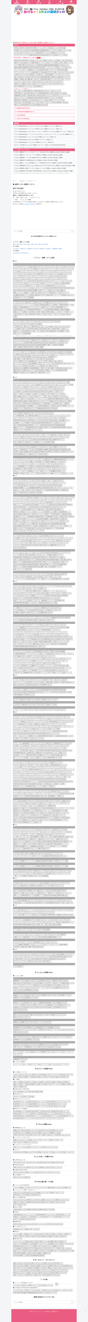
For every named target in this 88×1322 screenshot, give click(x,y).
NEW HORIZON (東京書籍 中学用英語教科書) (24, 692)
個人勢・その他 (57, 248)
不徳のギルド (42, 784)
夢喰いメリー (40, 895)
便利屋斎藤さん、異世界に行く (56, 796)
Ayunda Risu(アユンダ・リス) (20, 1101)
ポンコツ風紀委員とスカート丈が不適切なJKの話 (35, 69)
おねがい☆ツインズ (56, 354)
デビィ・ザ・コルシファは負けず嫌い (31, 634)
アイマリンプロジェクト (19, 1241)
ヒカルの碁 (45, 743)
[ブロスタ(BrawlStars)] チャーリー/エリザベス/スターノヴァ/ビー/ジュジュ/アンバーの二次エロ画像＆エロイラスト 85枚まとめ (45, 134)
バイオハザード (17, 719)
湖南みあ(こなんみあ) (55, 1132)
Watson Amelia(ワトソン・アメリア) (22, 1113)
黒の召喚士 (49, 439)
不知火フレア (29, 1082)
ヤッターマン (37, 883)
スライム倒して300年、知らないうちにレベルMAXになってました (37, 542)
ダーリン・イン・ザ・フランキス (50, 586)
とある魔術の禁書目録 (19, 653)
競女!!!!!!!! (16, 454)
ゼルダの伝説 (46, 552)
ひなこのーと (17, 748)
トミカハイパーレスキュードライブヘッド (23, 658)
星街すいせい (36, 1074)
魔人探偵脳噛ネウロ (36, 836)
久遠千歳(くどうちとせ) (65, 995)
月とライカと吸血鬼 (18, 620)
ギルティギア (17, 418)
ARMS (55, 288)
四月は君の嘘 (60, 528)
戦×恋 (48, 736)
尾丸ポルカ (47, 1084)
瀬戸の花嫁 (28, 569)
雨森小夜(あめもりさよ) (68, 983)
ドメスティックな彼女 (39, 658)
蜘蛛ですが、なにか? (41, 442)
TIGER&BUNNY (36, 598)
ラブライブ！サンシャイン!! (32, 912)
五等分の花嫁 (62, 48)
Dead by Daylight (44, 636)
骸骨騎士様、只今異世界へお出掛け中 (53, 406)
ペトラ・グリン (44, 1064)
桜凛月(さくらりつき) (19, 1002)
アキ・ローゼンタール (54, 1074)
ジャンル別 (60, 2)
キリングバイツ (66, 415)
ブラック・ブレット (69, 769)
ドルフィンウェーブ (27, 663)
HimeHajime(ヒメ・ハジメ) (64, 1214)
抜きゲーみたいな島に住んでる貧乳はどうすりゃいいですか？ (43, 699)
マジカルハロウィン (35, 832)
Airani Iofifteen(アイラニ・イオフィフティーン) (59, 1101)
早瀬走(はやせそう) (31, 1027)
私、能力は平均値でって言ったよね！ (22, 959)
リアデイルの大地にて (36, 920)
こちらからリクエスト (30, 204)
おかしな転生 (58, 352)
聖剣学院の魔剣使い (55, 559)
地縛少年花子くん (27, 514)
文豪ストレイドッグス (38, 786)
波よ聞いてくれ (37, 684)
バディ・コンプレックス (19, 726)
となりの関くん (41, 656)
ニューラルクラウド (32, 689)
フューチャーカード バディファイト (51, 767)
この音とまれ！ (62, 461)
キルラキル (42, 418)
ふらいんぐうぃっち (18, 769)
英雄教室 (61, 344)
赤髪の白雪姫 (34, 295)
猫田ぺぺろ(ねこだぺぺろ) (57, 1192)
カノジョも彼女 (22, 387)
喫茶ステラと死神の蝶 (50, 427)
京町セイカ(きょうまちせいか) (21, 1268)
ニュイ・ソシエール (40, 1022)
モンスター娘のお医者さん (47, 873)
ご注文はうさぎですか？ (58, 464)
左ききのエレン (64, 65)
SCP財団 (39, 344)
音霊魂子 (16, 1209)
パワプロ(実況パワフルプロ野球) (52, 728)
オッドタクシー (46, 354)
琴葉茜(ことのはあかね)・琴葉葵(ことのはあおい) (47, 1268)
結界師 (36, 451)
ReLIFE (15, 924)
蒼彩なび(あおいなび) (31, 1241)
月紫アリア (61, 1234)
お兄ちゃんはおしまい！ (42, 356)
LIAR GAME (35, 67)
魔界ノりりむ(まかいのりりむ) (21, 1037)
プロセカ (52, 55)
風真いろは (23, 1086)
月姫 (25, 620)
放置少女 (68, 817)
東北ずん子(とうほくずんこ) (20, 1272)
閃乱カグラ (64, 562)
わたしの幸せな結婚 (58, 954)
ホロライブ (23, 52)
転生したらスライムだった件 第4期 (23, 97)
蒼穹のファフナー (37, 579)
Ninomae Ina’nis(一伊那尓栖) (48, 1111)
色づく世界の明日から (31, 314)
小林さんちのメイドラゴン (59, 468)
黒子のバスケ (61, 439)
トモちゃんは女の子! (59, 658)
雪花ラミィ (22, 1084)
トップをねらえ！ (69, 653)
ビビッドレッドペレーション (34, 748)
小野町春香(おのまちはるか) (31, 990)
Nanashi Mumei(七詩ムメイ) (20, 1116)
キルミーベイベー (35, 418)
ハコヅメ (61, 721)
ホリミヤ (27, 805)
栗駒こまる (21, 1209)
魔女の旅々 (62, 836)
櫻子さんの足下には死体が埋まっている (36, 490)
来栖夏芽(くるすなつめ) (19, 997)
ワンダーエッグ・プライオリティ (34, 956)
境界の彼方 (51, 425)
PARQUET (43, 733)
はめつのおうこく (60, 726)
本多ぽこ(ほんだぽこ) (29, 1250)
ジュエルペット (38, 500)
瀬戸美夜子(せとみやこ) (61, 1007)
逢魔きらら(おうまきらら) (48, 1200)
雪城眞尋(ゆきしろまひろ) (32, 1047)
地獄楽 (20, 514)
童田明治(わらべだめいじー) (20, 1059)
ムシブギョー (17, 861)
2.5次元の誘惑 (41, 689)
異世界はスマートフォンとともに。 (32, 307)
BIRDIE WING (63, 731)
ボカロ (39, 801)
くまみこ (67, 435)
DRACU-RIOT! (23, 668)
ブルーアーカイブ (31, 52)
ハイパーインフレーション (67, 719)
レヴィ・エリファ (18, 1054)
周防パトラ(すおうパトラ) (57, 1140)
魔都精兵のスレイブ (25, 846)
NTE (19, 42)
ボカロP (44, 801)
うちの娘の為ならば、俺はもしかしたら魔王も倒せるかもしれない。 (30, 326)
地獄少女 (16, 514)
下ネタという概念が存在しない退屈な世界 (41, 509)
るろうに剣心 (42, 929)
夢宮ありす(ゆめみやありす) (33, 1195)
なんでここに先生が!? (61, 680)
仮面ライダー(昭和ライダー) (34, 394)
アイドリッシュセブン (19, 269)
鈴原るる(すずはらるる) (30, 1007)
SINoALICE (33, 507)
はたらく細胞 (34, 724)
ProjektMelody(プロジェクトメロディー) (47, 1214)
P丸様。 (15, 1250)
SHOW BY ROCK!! (18, 507)
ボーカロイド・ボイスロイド (21, 252)
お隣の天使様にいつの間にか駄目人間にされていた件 (26, 359)
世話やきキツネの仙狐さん (59, 557)
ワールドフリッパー (27, 954)
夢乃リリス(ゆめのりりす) (20, 1204)
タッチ (44, 588)
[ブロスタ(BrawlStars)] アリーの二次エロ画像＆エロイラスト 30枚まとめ (34, 142)
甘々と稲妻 (46, 295)
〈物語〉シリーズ (18, 876)
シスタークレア (17, 1005)
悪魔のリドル (28, 292)
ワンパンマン (46, 956)
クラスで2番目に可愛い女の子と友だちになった (26, 65)
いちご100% (33, 302)
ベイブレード (24, 791)
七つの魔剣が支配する (49, 682)
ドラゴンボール (53, 660)
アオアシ (16, 273)
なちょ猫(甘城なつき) (19, 1248)
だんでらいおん (43, 81)
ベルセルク (65, 791)
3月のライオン (34, 485)
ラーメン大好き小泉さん (19, 910)
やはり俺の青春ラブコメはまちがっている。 (51, 883)
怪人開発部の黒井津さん (59, 398)
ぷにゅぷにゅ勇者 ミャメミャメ (21, 767)
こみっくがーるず (28, 464)
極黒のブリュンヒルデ (56, 473)
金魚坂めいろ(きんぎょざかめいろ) (50, 995)
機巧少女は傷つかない (44, 848)
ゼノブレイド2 (29, 552)
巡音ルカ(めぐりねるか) (40, 1275)
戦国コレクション (18, 566)
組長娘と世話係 (50, 442)
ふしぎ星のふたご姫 (42, 765)
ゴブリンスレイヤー (18, 464)
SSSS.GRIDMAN (42, 439)
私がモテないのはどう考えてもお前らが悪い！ (40, 961)
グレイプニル (65, 437)
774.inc (42, 248)
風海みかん (51, 1236)
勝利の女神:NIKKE (35, 55)
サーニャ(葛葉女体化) (40, 1002)
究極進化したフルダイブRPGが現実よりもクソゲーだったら (28, 429)
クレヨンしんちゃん (18, 439)
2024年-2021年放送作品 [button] (22, 118)
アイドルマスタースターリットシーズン (47, 269)
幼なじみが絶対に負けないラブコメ (27, 370)
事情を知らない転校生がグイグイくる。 (23, 511)
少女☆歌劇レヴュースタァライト (27, 519)
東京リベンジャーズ (18, 670)
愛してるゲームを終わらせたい (41, 84)
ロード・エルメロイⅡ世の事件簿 (31, 942)
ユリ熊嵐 (37, 890)
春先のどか (26, 1096)
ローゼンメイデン (18, 942)
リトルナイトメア (29, 922)
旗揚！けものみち (69, 736)
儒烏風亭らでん (22, 1091)
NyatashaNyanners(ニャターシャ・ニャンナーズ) (25, 1214)
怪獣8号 (51, 398)
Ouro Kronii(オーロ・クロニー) (63, 1113)
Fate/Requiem (51, 781)
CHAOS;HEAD (35, 391)
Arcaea (47, 288)
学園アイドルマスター (45, 52)
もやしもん (49, 871)
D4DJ (37, 636)
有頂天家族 (25, 331)
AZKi (41, 1074)
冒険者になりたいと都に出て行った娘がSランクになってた (37, 820)
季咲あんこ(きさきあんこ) (44, 1152)
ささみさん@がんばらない (20, 483)
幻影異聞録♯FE (27, 451)
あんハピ (34, 288)
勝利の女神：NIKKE (37, 523)
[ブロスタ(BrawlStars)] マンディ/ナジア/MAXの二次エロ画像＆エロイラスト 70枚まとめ (38, 129)
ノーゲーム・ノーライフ (19, 709)
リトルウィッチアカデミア (63, 920)
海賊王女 (21, 401)
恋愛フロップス (57, 937)
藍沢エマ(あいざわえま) (19, 1177)
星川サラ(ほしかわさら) (68, 1029)
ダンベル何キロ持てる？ (19, 595)
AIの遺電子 (30, 342)
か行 (18, 244)
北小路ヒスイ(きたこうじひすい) (33, 995)
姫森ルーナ (16, 1084)
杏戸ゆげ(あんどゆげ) (19, 1152)
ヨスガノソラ (32, 900)
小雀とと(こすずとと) (56, 1167)
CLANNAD (34, 439)
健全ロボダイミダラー (68, 451)
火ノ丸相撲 (47, 757)
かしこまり (16, 1234)
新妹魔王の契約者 (67, 514)
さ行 (21, 244)
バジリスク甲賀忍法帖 (19, 724)
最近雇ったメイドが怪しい (20, 490)
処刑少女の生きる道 (48, 523)
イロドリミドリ (63, 302)
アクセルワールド (46, 273)
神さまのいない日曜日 (66, 401)
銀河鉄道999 (42, 422)
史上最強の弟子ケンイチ (50, 528)
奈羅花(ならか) (17, 1022)
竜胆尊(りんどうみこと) (47, 1052)
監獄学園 (21, 406)
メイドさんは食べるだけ (65, 67)
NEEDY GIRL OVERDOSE (21, 60)
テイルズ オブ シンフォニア (44, 627)
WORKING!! (60, 956)
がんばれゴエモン (60, 389)
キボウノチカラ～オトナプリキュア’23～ (37, 413)
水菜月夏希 (39, 1209)
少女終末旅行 (40, 519)
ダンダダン (68, 593)
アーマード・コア (25, 266)
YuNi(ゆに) (64, 1250)
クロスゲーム (27, 439)
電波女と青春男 (38, 641)
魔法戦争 (50, 841)
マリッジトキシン (19, 69)
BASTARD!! (56, 731)
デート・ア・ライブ (35, 625)
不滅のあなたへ (49, 784)
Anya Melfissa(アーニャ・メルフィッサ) (39, 1104)
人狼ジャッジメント (38, 511)
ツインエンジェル (32, 617)
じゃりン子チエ (70, 497)
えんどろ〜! (66, 340)
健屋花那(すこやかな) (53, 1005)
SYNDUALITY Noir (49, 507)
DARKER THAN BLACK (51, 595)
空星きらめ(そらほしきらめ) (20, 1009)
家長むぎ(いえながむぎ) (40, 985)
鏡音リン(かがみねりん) (19, 1265)
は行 (32, 244)
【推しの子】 (43, 359)
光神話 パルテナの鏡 (56, 757)
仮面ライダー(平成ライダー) (20, 394)
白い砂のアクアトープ (60, 507)
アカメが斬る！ (29, 273)
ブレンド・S (54, 776)
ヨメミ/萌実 (71, 1250)
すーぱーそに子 (24, 535)
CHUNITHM (32, 610)
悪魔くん (63, 290)
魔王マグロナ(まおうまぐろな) (42, 1250)
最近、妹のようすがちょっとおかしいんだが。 (62, 487)
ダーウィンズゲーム (18, 586)
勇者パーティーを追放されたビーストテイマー (60, 893)
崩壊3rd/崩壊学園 (40, 817)
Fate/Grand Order (44, 55)
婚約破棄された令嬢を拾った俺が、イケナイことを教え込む (27, 473)
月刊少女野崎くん (49, 451)
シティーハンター (18, 497)
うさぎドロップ (40, 321)
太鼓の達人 (43, 598)
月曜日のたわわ (58, 451)
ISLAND (23, 290)
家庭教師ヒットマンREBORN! (36, 406)
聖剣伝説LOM (46, 559)
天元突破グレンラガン (24, 639)
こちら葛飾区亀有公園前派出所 (58, 459)
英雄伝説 (56, 344)
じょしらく (55, 502)
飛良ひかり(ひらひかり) (32, 1132)
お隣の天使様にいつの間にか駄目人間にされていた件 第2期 (28, 93)
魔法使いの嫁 (17, 839)
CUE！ (64, 418)
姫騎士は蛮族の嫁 (19, 67)
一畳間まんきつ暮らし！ (48, 60)
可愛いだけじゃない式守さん (58, 394)
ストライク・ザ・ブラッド (42, 538)
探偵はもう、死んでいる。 (35, 600)
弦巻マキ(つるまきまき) (31, 1270)
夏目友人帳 (64, 682)
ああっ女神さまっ (35, 266)
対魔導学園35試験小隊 (19, 602)
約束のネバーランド (43, 885)
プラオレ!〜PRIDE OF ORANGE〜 (32, 769)
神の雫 (60, 69)
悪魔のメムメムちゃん (19, 292)
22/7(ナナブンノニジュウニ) (20, 682)
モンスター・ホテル (66, 871)
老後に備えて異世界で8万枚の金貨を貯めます (32, 947)
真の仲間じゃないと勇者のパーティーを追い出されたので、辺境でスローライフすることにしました (37, 521)
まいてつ (16, 829)
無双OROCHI (45, 861)
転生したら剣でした (46, 644)
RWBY (48, 929)
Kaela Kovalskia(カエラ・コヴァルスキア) (39, 1106)
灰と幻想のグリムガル (19, 738)
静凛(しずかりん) (63, 1002)
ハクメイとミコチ (42, 721)
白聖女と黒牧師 (26, 509)
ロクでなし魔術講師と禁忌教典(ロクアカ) (23, 944)
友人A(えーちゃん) (18, 1096)
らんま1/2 (39, 914)
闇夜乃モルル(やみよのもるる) (47, 1044)
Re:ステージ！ (70, 922)
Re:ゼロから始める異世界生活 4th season (37, 105)
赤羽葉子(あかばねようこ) (46, 980)
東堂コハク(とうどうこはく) (59, 1014)
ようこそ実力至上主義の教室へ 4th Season (58, 102)
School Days (33, 545)
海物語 (52, 331)
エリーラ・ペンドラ (18, 1064)
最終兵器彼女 (47, 487)
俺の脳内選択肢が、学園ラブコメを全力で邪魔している (44, 368)
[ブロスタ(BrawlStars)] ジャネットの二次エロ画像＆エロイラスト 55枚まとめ (35, 137)
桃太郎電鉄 (45, 876)
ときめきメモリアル (59, 653)
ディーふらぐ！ (51, 625)
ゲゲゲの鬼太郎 (31, 447)
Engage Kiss (24, 344)
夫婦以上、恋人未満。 (60, 784)
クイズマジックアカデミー (30, 435)
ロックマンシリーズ (38, 944)
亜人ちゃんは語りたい (28, 641)
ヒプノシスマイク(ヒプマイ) (48, 748)
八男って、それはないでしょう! (21, 736)
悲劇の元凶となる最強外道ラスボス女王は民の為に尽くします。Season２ (32, 100)
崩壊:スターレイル (59, 55)
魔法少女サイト (34, 839)
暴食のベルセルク (18, 820)
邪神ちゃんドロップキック (57, 526)
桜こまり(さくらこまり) (27, 1246)
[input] (44, 231)
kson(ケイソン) (17, 1219)
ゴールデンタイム (35, 459)
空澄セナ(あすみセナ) (19, 1162)
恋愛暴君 (50, 937)
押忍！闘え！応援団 (36, 372)
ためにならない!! (17, 593)
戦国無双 (31, 566)
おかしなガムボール (49, 352)
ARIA (51, 288)
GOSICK (39, 466)
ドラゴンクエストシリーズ (42, 660)
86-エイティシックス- (19, 342)
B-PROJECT (41, 750)
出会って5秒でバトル (40, 646)
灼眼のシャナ (68, 526)
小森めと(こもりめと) (56, 1152)
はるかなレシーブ (39, 728)
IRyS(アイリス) (35, 1113)
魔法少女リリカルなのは (32, 841)
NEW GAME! (63, 689)
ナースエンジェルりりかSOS (39, 680)
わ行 (47, 244)
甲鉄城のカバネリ (61, 471)
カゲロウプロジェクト (50, 384)
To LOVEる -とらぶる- (33, 668)
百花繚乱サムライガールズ (44, 755)
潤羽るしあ (22, 1082)
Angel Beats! (37, 342)
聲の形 (36, 562)
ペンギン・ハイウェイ (43, 793)
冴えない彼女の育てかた (31, 492)
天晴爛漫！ (35, 290)
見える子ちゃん (62, 856)
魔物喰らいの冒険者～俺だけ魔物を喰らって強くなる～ (27, 79)
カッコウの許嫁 (69, 384)
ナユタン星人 (69, 1290)
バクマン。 (33, 721)
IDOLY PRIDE (17, 290)
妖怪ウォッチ (22, 902)
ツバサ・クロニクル (42, 617)
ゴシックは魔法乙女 (44, 459)
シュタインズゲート (26, 502)
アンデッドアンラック (59, 285)
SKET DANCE (25, 545)
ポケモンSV (46, 48)
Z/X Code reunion (27, 555)
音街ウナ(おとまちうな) (37, 1263)
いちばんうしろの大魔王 (43, 302)
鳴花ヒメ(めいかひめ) (61, 1272)
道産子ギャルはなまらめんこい (60, 670)
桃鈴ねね (28, 1084)
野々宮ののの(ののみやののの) (55, 1224)
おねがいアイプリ (50, 62)
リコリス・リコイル (47, 920)
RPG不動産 (29, 290)
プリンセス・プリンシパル (42, 774)
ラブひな (71, 910)
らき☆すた (39, 910)
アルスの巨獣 (25, 285)
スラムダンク (57, 542)
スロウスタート (17, 545)
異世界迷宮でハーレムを (40, 309)
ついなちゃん (69, 1268)
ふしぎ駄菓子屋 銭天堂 (53, 765)
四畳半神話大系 (53, 902)
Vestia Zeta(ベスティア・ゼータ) (21, 1106)
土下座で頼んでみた (18, 672)
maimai (38, 846)
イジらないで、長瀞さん (23, 302)
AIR (26, 342)
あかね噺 (24, 62)
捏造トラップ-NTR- (51, 704)
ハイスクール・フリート (34, 719)
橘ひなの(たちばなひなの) (20, 1172)
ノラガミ (55, 709)
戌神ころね (65, 1077)
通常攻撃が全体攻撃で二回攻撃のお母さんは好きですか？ (41, 620)
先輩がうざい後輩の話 (19, 559)
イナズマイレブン (54, 302)
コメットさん (37, 464)
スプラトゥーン (17, 542)
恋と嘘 (51, 466)
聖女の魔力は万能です (66, 559)
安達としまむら (53, 290)
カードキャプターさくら (19, 382)
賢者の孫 (52, 449)
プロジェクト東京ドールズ (64, 776)
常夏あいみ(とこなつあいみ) (43, 1192)
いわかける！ (17, 304)
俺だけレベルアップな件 (65, 50)
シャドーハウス (41, 497)
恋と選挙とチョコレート (60, 466)
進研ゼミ (43, 516)
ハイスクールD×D (46, 719)
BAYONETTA (49, 750)
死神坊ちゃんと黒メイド (19, 528)
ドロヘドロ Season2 (57, 97)
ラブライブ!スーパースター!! (47, 912)
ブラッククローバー (33, 772)
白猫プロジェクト (18, 509)
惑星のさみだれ (68, 956)
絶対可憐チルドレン (48, 564)
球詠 (56, 602)
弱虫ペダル (70, 902)
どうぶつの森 (38, 653)
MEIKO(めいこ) (30, 1275)
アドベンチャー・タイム (42, 278)
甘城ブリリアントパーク (55, 295)
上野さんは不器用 (51, 328)
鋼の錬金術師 (60, 736)
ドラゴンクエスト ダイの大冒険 (27, 660)
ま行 (36, 244)
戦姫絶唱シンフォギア (56, 566)
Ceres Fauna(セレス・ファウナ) (47, 1113)
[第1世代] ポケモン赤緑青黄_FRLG (47, 805)
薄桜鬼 (44, 736)
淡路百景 (40, 65)
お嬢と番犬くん (52, 356)
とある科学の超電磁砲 (59, 651)
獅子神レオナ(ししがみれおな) (32, 1234)
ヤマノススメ (66, 883)
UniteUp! (55, 890)
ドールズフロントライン (19, 651)
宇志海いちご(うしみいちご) (20, 987)
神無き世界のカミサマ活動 (40, 403)
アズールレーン (45, 276)
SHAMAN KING (60, 504)
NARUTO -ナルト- (32, 682)
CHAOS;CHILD (27, 391)
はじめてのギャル (68, 721)
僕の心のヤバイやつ (38, 815)
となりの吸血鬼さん (18, 656)
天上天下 (70, 636)
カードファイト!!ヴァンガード (33, 382)
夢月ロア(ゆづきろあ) (44, 1047)
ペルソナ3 (16, 793)
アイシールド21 (60, 266)
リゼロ (54, 920)
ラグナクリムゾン (47, 910)
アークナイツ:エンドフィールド (22, 55)
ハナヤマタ (52, 726)
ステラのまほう (30, 538)
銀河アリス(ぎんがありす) (67, 1243)
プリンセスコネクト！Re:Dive (57, 774)
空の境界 (16, 406)
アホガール (16, 283)
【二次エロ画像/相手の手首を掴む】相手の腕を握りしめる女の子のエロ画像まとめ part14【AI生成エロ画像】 (43, 171)
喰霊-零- (67, 403)
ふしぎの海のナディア (31, 765)
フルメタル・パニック (44, 776)
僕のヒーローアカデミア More (57, 100)
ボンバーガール (34, 805)
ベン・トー (34, 793)
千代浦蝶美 (28, 1209)
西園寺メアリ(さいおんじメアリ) (21, 1140)
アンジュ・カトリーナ (28, 985)
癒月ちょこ (40, 1077)
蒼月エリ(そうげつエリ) (31, 1142)
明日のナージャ (55, 292)
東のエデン (63, 755)
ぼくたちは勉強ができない (64, 801)
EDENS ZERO (17, 344)
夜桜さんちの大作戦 (43, 902)
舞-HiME (65, 846)
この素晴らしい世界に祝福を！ (35, 461)
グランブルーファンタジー (37, 437)
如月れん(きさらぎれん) (33, 1167)
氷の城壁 (65, 69)
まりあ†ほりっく (52, 834)
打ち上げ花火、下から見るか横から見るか (39, 331)
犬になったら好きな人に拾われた (63, 314)
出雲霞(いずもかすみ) (52, 985)
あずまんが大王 (54, 276)
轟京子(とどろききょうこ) (20, 1017)
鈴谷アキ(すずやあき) (42, 1007)
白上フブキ (70, 1074)
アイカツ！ (42, 266)
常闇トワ (67, 1082)
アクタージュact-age (57, 273)
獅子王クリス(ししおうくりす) (35, 1147)
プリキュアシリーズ (66, 772)
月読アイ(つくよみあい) (19, 1270)
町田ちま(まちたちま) (38, 1037)
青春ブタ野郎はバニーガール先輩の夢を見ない (50, 562)
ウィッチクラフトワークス (29, 321)
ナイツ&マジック (51, 680)
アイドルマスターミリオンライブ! (65, 269)
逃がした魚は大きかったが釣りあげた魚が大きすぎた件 (27, 77)
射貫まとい (68, 1234)
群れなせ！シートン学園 (61, 861)
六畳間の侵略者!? (63, 944)
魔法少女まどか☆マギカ (19, 841)
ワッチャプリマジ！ (69, 954)
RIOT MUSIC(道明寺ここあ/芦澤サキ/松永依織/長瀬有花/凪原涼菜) (29, 1255)
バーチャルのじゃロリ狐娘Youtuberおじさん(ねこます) (50, 1187)
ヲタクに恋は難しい (18, 966)
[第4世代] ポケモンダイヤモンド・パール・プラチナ (62, 808)
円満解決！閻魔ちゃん (47, 344)
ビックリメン (53, 745)
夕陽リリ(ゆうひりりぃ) (19, 1047)
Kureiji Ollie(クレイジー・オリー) (21, 1104)
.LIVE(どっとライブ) (33, 248)
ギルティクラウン (25, 418)
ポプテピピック (65, 803)
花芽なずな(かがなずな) (58, 1162)
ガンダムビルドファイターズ (34, 389)
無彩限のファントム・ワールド (28, 861)
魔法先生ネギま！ (25, 839)
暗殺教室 (31, 297)
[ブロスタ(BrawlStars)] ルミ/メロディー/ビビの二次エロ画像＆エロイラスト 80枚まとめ (38, 126)
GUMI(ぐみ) (31, 1268)
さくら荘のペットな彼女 (50, 480)
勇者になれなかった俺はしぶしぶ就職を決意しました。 (35, 893)
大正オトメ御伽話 (38, 602)
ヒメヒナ (21, 1250)
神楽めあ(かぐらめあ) (28, 1243)
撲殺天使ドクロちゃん (62, 820)
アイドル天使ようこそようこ (20, 271)
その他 (50, 574)
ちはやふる (48, 607)
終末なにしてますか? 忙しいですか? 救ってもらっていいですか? (29, 530)
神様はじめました (60, 403)
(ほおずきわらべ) (46, 1202)
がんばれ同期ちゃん (18, 391)
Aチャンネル (57, 342)
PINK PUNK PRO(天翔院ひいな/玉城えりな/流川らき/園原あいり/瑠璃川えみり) (32, 1253)
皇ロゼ (34, 1236)
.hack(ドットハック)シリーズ (47, 665)
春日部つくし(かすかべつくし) (41, 1243)
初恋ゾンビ (53, 736)
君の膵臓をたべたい (64, 420)
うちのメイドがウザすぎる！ (20, 324)
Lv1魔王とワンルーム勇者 (20, 937)
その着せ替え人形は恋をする (59, 574)
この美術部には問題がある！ (50, 461)
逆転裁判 (59, 427)
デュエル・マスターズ (46, 634)
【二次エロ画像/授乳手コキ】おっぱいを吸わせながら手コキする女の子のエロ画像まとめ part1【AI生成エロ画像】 (44, 165)
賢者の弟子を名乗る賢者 (61, 449)
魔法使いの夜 (69, 836)
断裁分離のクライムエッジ (48, 600)
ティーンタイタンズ (60, 625)
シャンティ (30, 500)
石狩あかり (46, 1209)
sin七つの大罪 (40, 507)
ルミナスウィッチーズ (25, 929)
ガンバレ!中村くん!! (33, 81)
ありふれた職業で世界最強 (63, 283)
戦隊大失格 (36, 566)
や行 (39, 244)
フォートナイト (58, 762)
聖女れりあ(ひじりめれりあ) (64, 1248)
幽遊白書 (24, 895)
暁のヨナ (40, 295)
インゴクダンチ (54, 79)
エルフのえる (51, 987)
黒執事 (55, 439)
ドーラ (28, 1017)
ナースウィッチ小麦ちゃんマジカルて (22, 680)
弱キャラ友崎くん (62, 902)
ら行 (43, 244)
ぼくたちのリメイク (52, 801)
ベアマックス (17, 791)
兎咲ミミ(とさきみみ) (32, 1172)
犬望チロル (63, 1236)
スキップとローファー (35, 535)
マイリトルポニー (23, 829)
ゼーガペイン (17, 552)
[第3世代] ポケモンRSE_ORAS (41, 808)
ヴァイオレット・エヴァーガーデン (22, 717)
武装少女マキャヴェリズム (20, 786)
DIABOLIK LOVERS (62, 636)
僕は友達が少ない (48, 815)
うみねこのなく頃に (65, 326)
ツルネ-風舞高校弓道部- (53, 617)
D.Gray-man (32, 636)
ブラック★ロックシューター (20, 772)
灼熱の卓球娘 (62, 523)
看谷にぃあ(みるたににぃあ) (58, 1202)
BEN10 (61, 793)
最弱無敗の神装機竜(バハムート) (21, 487)
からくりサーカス (60, 387)
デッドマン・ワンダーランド (60, 632)
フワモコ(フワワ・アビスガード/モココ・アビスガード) (50, 1118)
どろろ (35, 663)
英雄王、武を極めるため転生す (21, 347)
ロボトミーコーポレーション (51, 944)
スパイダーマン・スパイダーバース (44, 540)
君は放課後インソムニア (19, 422)
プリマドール (32, 774)
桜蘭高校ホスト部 (18, 372)
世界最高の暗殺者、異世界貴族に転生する (23, 557)
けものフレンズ (46, 447)
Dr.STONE (66, 665)
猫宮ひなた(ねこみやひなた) (42, 1248)
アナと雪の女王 (17, 281)
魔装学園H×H (17, 846)
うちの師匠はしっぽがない (53, 326)
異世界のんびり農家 (18, 307)
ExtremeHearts (32, 344)
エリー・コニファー (42, 987)
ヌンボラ (49, 1022)
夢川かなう (29, 1236)
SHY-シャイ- (26, 507)
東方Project (49, 670)
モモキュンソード (41, 871)
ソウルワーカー (43, 574)
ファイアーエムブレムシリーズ (21, 762)
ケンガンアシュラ (61, 447)
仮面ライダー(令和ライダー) (56, 391)
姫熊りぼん (45, 1236)
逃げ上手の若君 (67, 692)
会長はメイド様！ (46, 394)
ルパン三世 (16, 929)
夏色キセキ (16, 684)
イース (15, 302)
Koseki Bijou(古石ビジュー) (66, 1116)
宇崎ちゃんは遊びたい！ (62, 328)
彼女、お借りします (49, 396)
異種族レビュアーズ (18, 312)
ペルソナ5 (28, 793)
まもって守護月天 (37, 834)
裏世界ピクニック (18, 331)
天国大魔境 (33, 639)
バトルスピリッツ (44, 726)
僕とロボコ (53, 813)
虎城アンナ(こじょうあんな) (20, 1147)
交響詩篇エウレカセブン (34, 471)
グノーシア (40, 435)
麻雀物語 (34, 846)
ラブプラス (16, 912)
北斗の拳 (54, 820)
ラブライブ (22, 912)
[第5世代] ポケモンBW (19, 810)
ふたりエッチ (63, 765)
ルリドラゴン (35, 929)
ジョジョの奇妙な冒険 (46, 502)
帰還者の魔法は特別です (33, 427)
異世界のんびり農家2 (33, 90)
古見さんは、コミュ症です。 (20, 471)
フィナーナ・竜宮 (36, 1064)
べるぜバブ (42, 791)
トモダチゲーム (49, 658)
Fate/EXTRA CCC (18, 781)
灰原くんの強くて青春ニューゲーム (64, 62)
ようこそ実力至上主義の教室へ (21, 900)
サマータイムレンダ (49, 483)
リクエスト (71, 2)
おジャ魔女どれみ (18, 354)
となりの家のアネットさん (30, 656)
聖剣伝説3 (39, 559)
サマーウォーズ (39, 483)
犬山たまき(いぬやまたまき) (20, 1200)
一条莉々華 (30, 1091)
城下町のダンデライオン (38, 514)
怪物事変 (16, 401)
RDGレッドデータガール (32, 937)
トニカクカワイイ (50, 656)
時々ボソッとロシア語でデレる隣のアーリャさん (50, 672)
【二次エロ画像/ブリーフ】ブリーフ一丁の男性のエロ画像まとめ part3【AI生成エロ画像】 (38, 155)
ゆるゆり (50, 890)
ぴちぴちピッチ (45, 745)
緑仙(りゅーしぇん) (36, 1052)
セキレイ (23, 552)
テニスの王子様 (17, 634)
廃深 (40, 736)
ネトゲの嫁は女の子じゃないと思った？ (28, 704)
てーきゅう (26, 625)
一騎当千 (16, 314)
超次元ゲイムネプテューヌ (54, 610)
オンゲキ (71, 354)
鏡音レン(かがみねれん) (31, 1265)
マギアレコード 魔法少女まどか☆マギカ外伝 (56, 829)
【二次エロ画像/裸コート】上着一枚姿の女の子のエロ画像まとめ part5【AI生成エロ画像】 (38, 157)
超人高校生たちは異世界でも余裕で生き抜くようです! (26, 612)
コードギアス (17, 459)
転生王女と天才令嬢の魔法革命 (59, 644)
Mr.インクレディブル (38, 856)
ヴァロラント (61, 717)
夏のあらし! (58, 682)
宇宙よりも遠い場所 (64, 579)
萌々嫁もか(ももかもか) (30, 1192)
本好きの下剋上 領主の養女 (21, 102)
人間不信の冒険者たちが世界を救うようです (24, 694)
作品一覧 (38, 2)
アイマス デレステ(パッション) (64, 271)
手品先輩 (32, 646)
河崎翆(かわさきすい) (55, 1243)
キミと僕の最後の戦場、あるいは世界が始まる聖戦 (25, 415)
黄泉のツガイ (18, 62)
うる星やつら (24, 328)
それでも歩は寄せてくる (40, 576)
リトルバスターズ (39, 922)
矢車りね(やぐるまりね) (19, 1044)
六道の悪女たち (17, 947)
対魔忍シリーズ (28, 602)
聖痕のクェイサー (18, 562)
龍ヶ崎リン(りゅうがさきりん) (50, 1147)
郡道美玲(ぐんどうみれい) (32, 997)
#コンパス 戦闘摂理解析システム (21, 466)
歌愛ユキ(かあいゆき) (49, 1263)
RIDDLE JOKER (22, 924)
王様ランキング (45, 372)
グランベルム (47, 437)
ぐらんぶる (26, 437)
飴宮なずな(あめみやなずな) (28, 1219)
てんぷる (26, 636)
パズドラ (27, 724)
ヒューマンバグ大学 (61, 748)
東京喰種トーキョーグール (39, 670)
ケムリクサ (38, 447)
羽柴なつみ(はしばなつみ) (64, 1135)
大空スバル (47, 1077)
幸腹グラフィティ (45, 471)
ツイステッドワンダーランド (20, 617)
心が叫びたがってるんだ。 (46, 468)
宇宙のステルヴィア (18, 333)
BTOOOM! (48, 779)
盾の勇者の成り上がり (48, 602)
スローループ (65, 542)
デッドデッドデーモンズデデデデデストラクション (25, 632)
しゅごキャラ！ (17, 502)
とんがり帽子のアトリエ (40, 74)
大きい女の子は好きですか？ (57, 84)
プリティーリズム (18, 774)
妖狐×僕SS (35, 902)
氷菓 (53, 755)
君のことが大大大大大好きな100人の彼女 (42, 420)
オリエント (64, 354)
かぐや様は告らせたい (39, 384)
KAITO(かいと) (58, 1263)
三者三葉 (59, 485)
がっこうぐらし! (60, 384)
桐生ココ (55, 1082)
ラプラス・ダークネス (56, 1084)
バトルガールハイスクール (32, 726)
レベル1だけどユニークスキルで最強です (55, 934)
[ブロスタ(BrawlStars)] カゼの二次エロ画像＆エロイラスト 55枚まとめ (34, 139)
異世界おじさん (49, 304)
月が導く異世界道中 (65, 617)
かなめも (16, 387)
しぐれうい (49, 1246)
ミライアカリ (33, 1187)
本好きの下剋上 (17, 822)
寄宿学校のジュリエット (34, 425)
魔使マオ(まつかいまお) (50, 1037)
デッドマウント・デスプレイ (45, 632)
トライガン (68, 658)
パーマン (67, 717)
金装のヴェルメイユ (60, 422)
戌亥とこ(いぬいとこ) (63, 985)
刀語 (30, 398)
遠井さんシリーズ (67, 672)
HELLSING (71, 793)
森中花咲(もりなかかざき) (33, 1039)
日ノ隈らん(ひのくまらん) (20, 1132)
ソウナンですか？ (26, 574)
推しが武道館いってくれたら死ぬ (50, 370)
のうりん (39, 709)
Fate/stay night (59, 781)
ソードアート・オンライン (20, 579)
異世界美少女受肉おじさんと (20, 309)
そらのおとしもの (18, 576)
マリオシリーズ (60, 834)
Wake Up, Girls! (38, 328)
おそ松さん (25, 354)
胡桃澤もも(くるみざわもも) (62, 1200)
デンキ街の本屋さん (18, 636)
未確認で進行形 (48, 856)
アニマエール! (25, 281)
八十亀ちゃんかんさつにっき (56, 885)
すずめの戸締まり (45, 535)
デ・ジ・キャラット (18, 625)
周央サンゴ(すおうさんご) (40, 1005)
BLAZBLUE (36, 779)
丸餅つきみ (48, 1234)
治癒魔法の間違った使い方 (46, 612)
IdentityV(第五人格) (69, 288)
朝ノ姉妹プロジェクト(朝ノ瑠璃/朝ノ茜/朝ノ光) (48, 1241)
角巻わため (61, 1082)
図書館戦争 (26, 672)
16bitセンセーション (18, 504)
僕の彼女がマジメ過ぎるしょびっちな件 (23, 815)
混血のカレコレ (54, 48)
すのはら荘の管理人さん (28, 540)
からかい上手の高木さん (49, 387)
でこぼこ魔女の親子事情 (19, 629)
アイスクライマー (70, 266)
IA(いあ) (29, 1263)
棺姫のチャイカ (40, 757)
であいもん (43, 625)
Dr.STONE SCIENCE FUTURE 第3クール (41, 97)
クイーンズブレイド (18, 435)
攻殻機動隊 (53, 471)
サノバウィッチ (30, 483)
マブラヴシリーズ (18, 834)
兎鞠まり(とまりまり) (58, 1246)
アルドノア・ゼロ (34, 285)
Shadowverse (53, 504)
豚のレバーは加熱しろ (49, 786)
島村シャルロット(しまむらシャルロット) (39, 1140)
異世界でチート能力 (69, 304)
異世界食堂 (50, 309)
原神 (38, 52)
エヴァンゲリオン (18, 340)
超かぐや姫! (33, 42)
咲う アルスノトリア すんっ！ (21, 961)
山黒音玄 (34, 1209)
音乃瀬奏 (36, 1091)
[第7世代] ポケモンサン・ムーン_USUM (46, 810)
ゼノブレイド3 (38, 552)
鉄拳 (27, 646)
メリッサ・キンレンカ (62, 1037)
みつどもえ (42, 853)
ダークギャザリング (28, 586)
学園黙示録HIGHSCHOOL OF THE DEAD (47, 408)
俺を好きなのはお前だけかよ (65, 368)
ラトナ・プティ (17, 1052)
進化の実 (72, 516)
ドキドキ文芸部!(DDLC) (47, 653)
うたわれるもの (56, 321)
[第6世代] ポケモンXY (30, 810)
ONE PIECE (30, 48)
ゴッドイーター (70, 459)
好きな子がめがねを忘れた (20, 547)
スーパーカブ (17, 535)
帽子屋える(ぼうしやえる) (20, 1195)
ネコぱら (16, 704)
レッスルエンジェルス (32, 934)
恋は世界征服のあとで (19, 468)
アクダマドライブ (67, 273)
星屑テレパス (38, 822)
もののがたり (24, 871)
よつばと (39, 900)
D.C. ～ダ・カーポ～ (39, 595)
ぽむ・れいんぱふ (54, 1064)
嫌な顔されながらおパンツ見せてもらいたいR (50, 90)
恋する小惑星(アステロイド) (31, 468)
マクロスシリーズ (18, 832)
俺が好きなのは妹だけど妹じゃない (65, 363)
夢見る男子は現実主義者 (50, 895)
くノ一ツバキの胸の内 (49, 435)
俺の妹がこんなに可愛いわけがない (49, 365)
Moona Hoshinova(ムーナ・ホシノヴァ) (38, 1101)
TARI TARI (28, 598)
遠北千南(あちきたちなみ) (31, 983)
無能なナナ (52, 861)
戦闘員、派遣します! (45, 566)
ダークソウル (38, 586)
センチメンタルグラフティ (63, 552)
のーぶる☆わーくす (30, 709)
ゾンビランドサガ (56, 576)
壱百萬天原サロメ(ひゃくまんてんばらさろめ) (24, 1029)
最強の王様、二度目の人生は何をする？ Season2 (54, 93)
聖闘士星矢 (31, 562)
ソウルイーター (35, 574)
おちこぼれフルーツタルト (36, 354)
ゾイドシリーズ (17, 574)
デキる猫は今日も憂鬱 (63, 627)
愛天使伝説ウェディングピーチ (21, 297)
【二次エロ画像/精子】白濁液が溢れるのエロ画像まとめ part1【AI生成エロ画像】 (36, 160)
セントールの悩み (18, 555)
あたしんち (25, 278)
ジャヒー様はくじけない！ (59, 497)
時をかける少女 (34, 672)
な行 (29, 244)
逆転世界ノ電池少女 (67, 427)
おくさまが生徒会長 (67, 352)
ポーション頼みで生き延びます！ (21, 801)
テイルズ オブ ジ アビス (30, 627)
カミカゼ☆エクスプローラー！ (35, 387)
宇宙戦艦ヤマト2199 (64, 331)
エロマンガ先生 (58, 340)
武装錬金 (29, 786)
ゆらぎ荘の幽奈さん (29, 890)
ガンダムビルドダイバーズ (20, 389)
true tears (52, 668)
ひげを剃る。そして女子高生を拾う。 (22, 745)
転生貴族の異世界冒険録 (19, 646)
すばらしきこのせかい (65, 540)
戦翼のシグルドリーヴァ (19, 569)
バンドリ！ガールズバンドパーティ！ (43, 731)
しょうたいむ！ (36, 502)
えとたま (25, 340)
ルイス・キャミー (58, 1052)
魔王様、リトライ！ (63, 843)
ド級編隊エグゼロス (35, 665)
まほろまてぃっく (27, 834)
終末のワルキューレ (26, 523)
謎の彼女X (30, 684)
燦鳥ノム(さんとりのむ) (40, 1246)
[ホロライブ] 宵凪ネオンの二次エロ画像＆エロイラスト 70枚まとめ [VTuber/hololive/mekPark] (40, 145)
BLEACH (42, 779)
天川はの (39, 1236)
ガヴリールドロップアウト (20, 384)
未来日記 (55, 856)
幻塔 (33, 451)
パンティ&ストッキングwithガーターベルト (24, 731)
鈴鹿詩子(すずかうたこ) (64, 1005)
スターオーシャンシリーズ (57, 535)
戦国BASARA (63, 564)
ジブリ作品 (34, 497)
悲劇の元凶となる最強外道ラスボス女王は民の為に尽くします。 (43, 752)
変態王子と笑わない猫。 (42, 796)
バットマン (50, 724)
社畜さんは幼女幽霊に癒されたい (42, 526)
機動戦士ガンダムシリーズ (20, 427)
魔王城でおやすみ (43, 843)
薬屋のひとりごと (30, 442)
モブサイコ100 (32, 871)
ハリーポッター (23, 728)
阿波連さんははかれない (68, 295)
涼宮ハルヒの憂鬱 (49, 545)
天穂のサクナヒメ (18, 641)
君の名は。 (56, 420)
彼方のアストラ (17, 398)
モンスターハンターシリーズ (20, 873)
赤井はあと (63, 1074)
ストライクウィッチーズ (55, 538)
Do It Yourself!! (59, 665)
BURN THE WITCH (18, 733)
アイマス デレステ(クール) (49, 271)
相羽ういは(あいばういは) (33, 980)
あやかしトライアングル (31, 283)
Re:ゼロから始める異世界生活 (33, 50)
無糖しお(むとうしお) (56, 1250)
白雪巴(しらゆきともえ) (27, 1005)
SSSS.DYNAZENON (62, 595)
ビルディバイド (17, 750)
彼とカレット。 (39, 396)
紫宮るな (28, 1177)
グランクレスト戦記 (18, 437)
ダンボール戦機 (29, 595)
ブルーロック (35, 776)
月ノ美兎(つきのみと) (33, 1014)
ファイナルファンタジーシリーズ (37, 762)
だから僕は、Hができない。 (26, 588)
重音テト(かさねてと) (43, 1265)
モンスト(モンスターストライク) (62, 873)
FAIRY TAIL (54, 779)
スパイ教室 (56, 540)
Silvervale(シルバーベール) (63, 1216)
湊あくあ (22, 1077)
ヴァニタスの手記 (35, 717)
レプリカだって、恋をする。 (21, 81)
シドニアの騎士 (26, 497)
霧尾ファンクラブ (55, 74)
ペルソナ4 (22, 793)
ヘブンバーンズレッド (34, 791)
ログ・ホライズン (52, 942)
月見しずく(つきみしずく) (45, 1014)
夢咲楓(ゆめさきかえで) (19, 1229)
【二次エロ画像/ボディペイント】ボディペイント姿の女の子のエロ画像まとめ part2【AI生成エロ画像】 (42, 152)
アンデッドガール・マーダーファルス (22, 288)
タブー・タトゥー (52, 591)
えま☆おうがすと (32, 987)
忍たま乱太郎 (60, 692)
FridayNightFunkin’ (33, 784)
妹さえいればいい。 (49, 314)
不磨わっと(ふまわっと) (68, 1152)
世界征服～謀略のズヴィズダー (55, 555)
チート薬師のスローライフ (20, 607)
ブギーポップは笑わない (19, 765)
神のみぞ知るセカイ (18, 403)
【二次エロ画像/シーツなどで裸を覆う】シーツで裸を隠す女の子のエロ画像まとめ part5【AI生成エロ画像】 (43, 163)
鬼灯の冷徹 (26, 817)
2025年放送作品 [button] (20, 115)
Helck (66, 793)
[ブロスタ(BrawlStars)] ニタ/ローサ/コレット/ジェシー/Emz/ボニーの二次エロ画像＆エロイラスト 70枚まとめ (44, 131)
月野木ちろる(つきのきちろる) (21, 1135)
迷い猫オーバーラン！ (56, 846)
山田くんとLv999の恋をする (31, 885)
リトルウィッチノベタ (19, 922)
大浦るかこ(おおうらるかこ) (35, 1135)
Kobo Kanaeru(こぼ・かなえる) (58, 1106)
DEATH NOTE (53, 636)
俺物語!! (15, 370)
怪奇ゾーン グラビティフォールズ (40, 398)
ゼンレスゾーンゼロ (60, 52)
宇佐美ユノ (16, 1236)
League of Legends (61, 922)
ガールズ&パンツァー (54, 382)
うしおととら (48, 321)
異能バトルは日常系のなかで (31, 312)
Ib (36, 304)
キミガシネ (50, 413)
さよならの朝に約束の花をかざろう (22, 485)
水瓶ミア (58, 1236)
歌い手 (56, 331)
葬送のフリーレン (38, 48)
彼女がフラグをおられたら (61, 396)
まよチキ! (44, 834)
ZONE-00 (29, 579)
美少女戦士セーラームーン (20, 755)
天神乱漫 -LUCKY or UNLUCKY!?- (64, 639)
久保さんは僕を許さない (19, 442)
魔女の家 (57, 836)
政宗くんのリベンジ (18, 848)
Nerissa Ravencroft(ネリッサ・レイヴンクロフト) (25, 1118)
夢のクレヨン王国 (32, 895)
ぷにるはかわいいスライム (36, 767)
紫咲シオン (28, 1077)
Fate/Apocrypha (62, 779)
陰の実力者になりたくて (31, 408)
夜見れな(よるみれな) (55, 1047)
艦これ (26, 406)
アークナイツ (17, 266)
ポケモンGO (31, 803)
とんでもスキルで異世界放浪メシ (21, 665)
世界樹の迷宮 (37, 557)
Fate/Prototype (43, 781)
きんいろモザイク (51, 418)
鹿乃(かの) (16, 1224)
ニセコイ (16, 689)
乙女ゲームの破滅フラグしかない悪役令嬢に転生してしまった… (28, 361)
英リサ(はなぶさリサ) (43, 1172)
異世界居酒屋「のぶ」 (62, 307)
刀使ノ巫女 (58, 668)
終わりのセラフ (26, 372)
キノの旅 (24, 413)
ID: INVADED (41, 304)
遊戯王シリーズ (17, 895)
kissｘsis (26, 420)
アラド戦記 (40, 283)
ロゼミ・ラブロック (63, 1064)
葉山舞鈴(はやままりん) (42, 1027)
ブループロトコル (26, 776)
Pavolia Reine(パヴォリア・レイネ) (58, 1104)
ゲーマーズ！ (17, 447)
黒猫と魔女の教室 (46, 79)
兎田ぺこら (16, 1082)
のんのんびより (61, 709)
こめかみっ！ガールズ (65, 79)
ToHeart (41, 668)
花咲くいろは (28, 738)
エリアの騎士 (32, 340)
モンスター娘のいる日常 (34, 873)
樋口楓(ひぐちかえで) (54, 1027)
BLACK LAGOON (28, 779)
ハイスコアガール (55, 719)
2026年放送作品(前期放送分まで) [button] (24, 111)
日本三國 (41, 67)
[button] (72, 231)
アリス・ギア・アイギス (50, 283)
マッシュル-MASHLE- (66, 832)
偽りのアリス (22, 314)
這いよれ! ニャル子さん (38, 738)
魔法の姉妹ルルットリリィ (39, 62)
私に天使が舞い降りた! (37, 959)
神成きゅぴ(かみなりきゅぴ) (20, 1167)
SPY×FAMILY (40, 545)
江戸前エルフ (32, 347)
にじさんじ (17, 52)
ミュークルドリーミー (57, 853)
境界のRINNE (44, 425)
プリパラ (25, 774)
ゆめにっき (16, 890)
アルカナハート (17, 285)
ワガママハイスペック (47, 954)
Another (43, 342)
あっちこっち (33, 278)
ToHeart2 (47, 668)
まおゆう (39, 829)
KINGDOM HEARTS (18, 420)
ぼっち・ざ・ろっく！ (55, 803)
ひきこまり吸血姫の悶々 (55, 743)
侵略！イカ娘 (58, 511)
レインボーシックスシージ (20, 934)
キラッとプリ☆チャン (56, 415)
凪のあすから (23, 684)
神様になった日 (51, 403)
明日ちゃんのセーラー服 (44, 292)
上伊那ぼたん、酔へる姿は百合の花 (63, 60)
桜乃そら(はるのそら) (44, 1272)
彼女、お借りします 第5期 (21, 90)
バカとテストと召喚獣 (19, 721)
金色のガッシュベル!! (68, 473)
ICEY (62, 288)
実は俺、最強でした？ (28, 526)
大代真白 (52, 1209)
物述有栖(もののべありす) (20, 1039)
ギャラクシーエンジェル (44, 415)
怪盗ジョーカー (70, 398)
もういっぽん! (17, 871)
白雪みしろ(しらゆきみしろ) (20, 1202)
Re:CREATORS (43, 937)
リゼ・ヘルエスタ (26, 1052)
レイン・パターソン (68, 1052)
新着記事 (16, 2)
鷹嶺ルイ (65, 1084)
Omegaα (32, 1096)
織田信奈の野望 (63, 370)
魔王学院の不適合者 (53, 843)
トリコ (65, 660)
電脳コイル (51, 641)
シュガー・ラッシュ (48, 500)
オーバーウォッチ (18, 352)
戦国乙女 (25, 566)
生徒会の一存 (17, 564)
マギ (43, 829)
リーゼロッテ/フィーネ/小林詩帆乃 (22, 920)
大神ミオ (53, 1077)
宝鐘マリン (43, 1082)
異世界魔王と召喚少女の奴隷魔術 (61, 309)
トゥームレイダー (29, 653)
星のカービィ (31, 822)
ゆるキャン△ (43, 890)
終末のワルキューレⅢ (48, 95)
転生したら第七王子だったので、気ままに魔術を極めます (27, 644)
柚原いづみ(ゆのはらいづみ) (49, 1135)
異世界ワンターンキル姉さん (48, 307)
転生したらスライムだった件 (61, 641)
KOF (31, 420)
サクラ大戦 (41, 480)
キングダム (58, 418)
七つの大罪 (40, 682)
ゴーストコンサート (64, 74)
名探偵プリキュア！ (49, 42)
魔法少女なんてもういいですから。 (47, 839)
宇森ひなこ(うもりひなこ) (33, 1130)
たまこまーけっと (61, 591)
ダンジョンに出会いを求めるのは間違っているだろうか (44, 593)
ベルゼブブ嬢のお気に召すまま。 (54, 791)
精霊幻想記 (31, 564)
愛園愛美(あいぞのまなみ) (20, 980)
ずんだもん (62, 1268)
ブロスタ (16, 779)
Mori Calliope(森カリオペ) (19, 1111)
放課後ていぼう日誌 (59, 817)
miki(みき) (52, 1272)
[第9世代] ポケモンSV (19, 813)
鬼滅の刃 (42, 427)
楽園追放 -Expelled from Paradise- (65, 914)
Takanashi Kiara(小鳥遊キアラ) (34, 1111)
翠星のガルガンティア (59, 545)
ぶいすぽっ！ (48, 248)
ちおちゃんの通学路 (40, 607)
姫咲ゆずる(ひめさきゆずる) (34, 1202)
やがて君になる (17, 883)
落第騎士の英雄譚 (47, 914)
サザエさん (60, 480)
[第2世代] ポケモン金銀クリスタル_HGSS (23, 808)
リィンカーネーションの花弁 (51, 67)
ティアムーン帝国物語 (19, 627)
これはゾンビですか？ (46, 464)
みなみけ (48, 853)
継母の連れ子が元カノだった (31, 848)
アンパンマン (41, 288)
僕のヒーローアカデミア (52, 50)
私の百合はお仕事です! (60, 959)
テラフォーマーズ (64, 634)
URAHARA (31, 328)
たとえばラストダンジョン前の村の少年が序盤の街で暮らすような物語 (30, 591)
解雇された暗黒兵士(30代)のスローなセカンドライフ (36, 401)
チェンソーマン (30, 607)
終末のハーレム (17, 523)
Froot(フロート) (26, 1216)
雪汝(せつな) (51, 1007)
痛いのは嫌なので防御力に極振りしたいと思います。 (51, 312)
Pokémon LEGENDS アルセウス (32, 813)
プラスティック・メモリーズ (48, 769)
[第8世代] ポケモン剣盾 (61, 810)
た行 (25, 244)
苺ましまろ (40, 314)
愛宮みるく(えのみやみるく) (34, 1200)
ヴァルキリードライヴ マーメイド (49, 717)
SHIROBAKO (69, 504)
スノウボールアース (52, 69)
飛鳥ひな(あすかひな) (19, 983)
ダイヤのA (68, 586)
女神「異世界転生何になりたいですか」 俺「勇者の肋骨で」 (29, 86)
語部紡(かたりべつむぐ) (19, 995)
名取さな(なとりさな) (30, 1248)
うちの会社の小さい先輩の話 (35, 324)
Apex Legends (49, 342)
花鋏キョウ (55, 1234)
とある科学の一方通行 (48, 651)
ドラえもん (16, 660)
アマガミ (22, 283)
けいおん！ (23, 447)
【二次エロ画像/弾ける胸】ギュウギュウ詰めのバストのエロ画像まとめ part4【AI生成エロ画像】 (40, 168)
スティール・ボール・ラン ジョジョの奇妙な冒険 (26, 72)
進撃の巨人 (16, 519)
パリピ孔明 (31, 728)
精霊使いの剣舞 (38, 564)
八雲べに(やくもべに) (54, 1172)
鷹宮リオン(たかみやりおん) (20, 1014)
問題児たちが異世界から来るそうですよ (32, 876)
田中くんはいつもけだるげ (53, 598)
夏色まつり (16, 1077)
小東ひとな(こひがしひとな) (40, 1224)
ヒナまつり (23, 748)
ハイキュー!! (25, 719)
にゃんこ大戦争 (22, 689)
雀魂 (54, 514)
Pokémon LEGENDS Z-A (20, 48)
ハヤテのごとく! (69, 726)
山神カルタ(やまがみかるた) (32, 1044)
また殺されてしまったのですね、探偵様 (24, 74)
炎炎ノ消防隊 (40, 347)
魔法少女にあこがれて (62, 839)
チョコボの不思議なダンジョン (21, 610)
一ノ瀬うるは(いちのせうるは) (32, 1162)
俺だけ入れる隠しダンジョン (33, 365)
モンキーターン (56, 871)
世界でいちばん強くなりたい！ (39, 555)
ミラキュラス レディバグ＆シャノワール (23, 856)
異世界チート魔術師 (58, 304)
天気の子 (53, 639)
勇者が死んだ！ (17, 893)
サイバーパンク (28, 480)
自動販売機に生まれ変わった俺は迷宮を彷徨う (57, 516)
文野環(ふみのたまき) (45, 1029)
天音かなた (49, 1082)
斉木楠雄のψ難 (50, 490)
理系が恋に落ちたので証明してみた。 (36, 924)
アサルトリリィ (37, 276)
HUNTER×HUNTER (35, 733)
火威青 (40, 1091)
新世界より (59, 514)
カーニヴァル (45, 382)
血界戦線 (42, 451)
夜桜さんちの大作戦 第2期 (21, 105)
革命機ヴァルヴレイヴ (68, 406)
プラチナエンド (59, 769)
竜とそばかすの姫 (50, 924)
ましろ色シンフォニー (46, 832)
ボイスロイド (33, 801)
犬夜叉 (15, 316)
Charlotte (26, 504)
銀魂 (47, 422)
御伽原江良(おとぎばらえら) (62, 987)
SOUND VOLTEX (52, 485)
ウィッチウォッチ (18, 321)
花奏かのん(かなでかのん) (31, 1152)
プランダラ (57, 772)
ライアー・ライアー (30, 910)
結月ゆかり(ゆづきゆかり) (54, 1275)
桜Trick (22, 492)
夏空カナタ (71, 682)
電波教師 (45, 641)
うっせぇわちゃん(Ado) (19, 1285)
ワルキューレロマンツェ (19, 956)
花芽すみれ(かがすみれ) (45, 1162)
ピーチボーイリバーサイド (35, 743)
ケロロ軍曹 (53, 447)
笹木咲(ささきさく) (29, 1002)
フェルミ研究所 (49, 762)
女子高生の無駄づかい (58, 509)
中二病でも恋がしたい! (41, 610)
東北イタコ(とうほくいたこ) (44, 1270)
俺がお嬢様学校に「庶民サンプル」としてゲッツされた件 (42, 363)
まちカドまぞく (56, 832)
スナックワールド (18, 540)
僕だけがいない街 (45, 813)
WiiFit (44, 328)
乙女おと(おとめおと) (19, 990)
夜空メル (46, 1074)
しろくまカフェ (62, 502)
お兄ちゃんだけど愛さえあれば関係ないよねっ (24, 356)
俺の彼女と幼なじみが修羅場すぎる (22, 368)
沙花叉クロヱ (17, 1086)
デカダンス (54, 627)
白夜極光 (58, 755)
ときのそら (16, 1074)
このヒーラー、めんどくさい (20, 461)
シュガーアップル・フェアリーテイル (62, 500)
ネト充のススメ (42, 704)
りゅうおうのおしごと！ (50, 922)
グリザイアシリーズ (56, 437)
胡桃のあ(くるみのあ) (45, 1167)
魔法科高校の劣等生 (58, 841)
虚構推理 (63, 425)
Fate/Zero (16, 784)
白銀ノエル (36, 1082)
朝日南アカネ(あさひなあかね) (61, 980)
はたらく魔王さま (42, 724)
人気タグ (27, 2)
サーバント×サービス (18, 480)
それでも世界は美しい (28, 576)
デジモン (28, 629)
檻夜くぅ (22, 1234)
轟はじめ (16, 1091)
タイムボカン (62, 586)
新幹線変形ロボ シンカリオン (20, 516)
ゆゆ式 (21, 890)
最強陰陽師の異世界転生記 (36, 487)
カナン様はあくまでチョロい (35, 60)
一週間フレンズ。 (69, 312)
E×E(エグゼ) (64, 342)
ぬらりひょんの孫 (18, 699)
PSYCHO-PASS (43, 485)
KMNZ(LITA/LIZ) (17, 1246)
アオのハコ (21, 273)
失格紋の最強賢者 (18, 526)
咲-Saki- (40, 492)
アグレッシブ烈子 (18, 276)
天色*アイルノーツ (43, 290)
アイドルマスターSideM (30, 269)
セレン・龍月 (27, 1064)
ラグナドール (56, 910)
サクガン (35, 480)
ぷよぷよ (63, 767)
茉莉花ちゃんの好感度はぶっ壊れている (24, 84)
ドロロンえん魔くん (42, 663)
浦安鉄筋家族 (27, 333)
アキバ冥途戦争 (37, 273)
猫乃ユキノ (22, 1236)
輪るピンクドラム (46, 846)
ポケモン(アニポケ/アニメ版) (20, 803)
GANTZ (42, 391)
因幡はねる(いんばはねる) (20, 1130)
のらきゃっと (53, 1248)
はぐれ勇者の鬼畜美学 (52, 721)
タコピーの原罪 (38, 588)
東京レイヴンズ (27, 670)
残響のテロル (58, 490)
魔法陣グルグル (68, 841)
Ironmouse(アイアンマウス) (49, 1216)
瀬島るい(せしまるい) (57, 1130)
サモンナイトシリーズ (60, 483)
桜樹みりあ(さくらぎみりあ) (32, 1229)
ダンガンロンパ (26, 593)
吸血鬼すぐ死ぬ (29, 422)
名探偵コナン (25, 42)
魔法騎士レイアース (18, 843)
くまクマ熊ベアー (60, 435)
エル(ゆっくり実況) (40, 340)
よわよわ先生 (70, 72)
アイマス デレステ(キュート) (35, 271)
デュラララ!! (55, 634)
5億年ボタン (33, 466)
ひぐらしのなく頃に (66, 743)
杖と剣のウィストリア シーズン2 (62, 95)
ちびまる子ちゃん (57, 607)
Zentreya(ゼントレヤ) (36, 1216)
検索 (49, 2)
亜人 (59, 290)
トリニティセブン (18, 663)
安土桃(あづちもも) (42, 983)
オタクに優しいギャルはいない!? (58, 72)
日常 (54, 692)
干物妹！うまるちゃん (30, 757)
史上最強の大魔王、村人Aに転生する (34, 528)
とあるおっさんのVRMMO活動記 (34, 651)
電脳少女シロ (67, 1187)
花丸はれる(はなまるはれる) (26, 1224)
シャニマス (49, 497)
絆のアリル (52, 422)
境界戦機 (57, 425)
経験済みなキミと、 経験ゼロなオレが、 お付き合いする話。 (33, 454)
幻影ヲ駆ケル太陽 (18, 451)
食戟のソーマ (49, 514)
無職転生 (39, 861)
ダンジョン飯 (61, 593)
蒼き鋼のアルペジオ (24, 295)
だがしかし (16, 588)
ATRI (59, 288)
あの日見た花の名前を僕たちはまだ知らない (40, 281)
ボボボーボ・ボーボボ (19, 805)
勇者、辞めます (62, 890)
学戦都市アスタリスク (19, 408)
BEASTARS (55, 750)
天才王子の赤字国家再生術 (43, 639)
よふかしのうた (45, 900)
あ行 (14, 244)
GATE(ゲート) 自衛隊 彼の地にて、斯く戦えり (24, 449)
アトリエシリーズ (54, 278)
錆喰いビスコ (17, 492)
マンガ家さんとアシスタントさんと (22, 836)
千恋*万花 (56, 564)
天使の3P (16, 639)
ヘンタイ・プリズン (54, 793)
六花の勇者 (58, 924)
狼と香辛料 (39, 370)
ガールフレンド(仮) (64, 382)
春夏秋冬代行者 (27, 67)
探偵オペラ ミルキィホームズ (20, 600)
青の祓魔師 (16, 295)
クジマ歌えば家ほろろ (44, 72)
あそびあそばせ (62, 276)
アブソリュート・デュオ (57, 281)
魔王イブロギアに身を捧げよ (31, 843)
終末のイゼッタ (64, 521)
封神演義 (24, 822)
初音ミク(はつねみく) (33, 1272)
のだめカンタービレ (46, 709)
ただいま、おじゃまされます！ (55, 81)
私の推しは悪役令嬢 (49, 959)
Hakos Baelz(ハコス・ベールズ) (35, 1116)
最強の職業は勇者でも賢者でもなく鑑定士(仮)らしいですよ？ (56, 77)
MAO (48, 74)
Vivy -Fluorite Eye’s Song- (66, 750)
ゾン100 (49, 576)
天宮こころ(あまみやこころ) (54, 983)
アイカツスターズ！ (51, 266)
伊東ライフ (63, 1241)
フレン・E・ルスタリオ (56, 1029)
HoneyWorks (27, 733)
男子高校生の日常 (60, 600)
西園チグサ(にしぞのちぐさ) (28, 1022)
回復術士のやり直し (54, 401)
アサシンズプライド (27, 276)
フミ (37, 1029)
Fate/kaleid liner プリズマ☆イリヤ (31, 781)
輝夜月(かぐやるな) (24, 1187)
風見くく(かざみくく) (44, 1132)
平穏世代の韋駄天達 (30, 796)
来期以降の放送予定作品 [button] (22, 108)
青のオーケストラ (64, 292)
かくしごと (29, 384)
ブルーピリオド (17, 776)
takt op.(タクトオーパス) (19, 598)
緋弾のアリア (62, 752)
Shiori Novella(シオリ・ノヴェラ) (51, 1116)
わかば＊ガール (37, 954)
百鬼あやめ (34, 1077)
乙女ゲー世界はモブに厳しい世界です (53, 361)
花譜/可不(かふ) (68, 1265)
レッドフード (42, 934)
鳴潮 (53, 52)
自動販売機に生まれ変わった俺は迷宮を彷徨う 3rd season (28, 95)
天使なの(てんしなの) (19, 1192)
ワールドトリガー (18, 954)
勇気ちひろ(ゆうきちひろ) (62, 1044)
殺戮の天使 (65, 490)
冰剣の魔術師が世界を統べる (20, 752)
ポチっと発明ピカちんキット (42, 803)
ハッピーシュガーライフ (59, 724)
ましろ (30, 1037)
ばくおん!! (27, 721)
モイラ (70, 1037)
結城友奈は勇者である (62, 895)
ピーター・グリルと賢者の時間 (21, 743)
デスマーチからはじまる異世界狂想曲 (40, 629)
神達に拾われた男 (28, 403)
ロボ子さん (22, 1074)
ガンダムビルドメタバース (48, 389)
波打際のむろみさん (46, 684)
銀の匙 (36, 422)
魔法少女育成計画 (43, 841)
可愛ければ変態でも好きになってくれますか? (24, 396)
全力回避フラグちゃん (20, 50)
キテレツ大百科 (17, 413)
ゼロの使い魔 (53, 552)
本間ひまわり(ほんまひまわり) (21, 1032)
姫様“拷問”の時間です (32, 755)
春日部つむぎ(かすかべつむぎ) (56, 1265)
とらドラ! (60, 660)
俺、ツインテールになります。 (21, 363)
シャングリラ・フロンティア (20, 500)
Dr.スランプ (16, 668)
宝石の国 (33, 817)
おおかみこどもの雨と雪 (37, 352)
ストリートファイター (67, 538)
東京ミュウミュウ (66, 668)
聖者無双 (25, 562)
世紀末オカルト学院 (46, 557)
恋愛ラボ (54, 914)
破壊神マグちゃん (34, 736)
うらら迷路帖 (17, 328)
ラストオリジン (63, 910)
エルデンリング (49, 340)
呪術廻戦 (40, 42)
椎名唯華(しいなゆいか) (51, 1002)
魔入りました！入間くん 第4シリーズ (38, 102)
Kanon (46, 391)
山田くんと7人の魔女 (18, 885)
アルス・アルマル (18, 985)
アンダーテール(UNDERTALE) (46, 285)
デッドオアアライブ (55, 629)
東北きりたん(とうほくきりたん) (60, 1270)
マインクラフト (32, 829)
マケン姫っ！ (26, 832)
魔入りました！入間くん (47, 836)
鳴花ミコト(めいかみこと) (20, 1275)
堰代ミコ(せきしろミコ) (19, 1142)
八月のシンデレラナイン (53, 733)
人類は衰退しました (48, 511)
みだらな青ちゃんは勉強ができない (30, 853)
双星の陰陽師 (55, 579)
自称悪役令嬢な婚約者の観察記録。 (51, 65)
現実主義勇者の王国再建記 (42, 449)
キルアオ (29, 62)
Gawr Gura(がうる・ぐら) (63, 1111)
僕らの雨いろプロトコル (59, 815)
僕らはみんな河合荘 (18, 817)
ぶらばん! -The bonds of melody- (46, 772)
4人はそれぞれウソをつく (65, 900)
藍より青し (35, 292)
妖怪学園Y (28, 902)
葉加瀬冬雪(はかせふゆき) (20, 1027)
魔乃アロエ (40, 1084)
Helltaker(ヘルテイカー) (19, 796)
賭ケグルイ (24, 398)
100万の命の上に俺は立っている (29, 750)
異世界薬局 (30, 309)
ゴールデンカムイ (25, 459)
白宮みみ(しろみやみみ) (45, 1130)
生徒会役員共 (24, 564)
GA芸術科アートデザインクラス (41, 504)
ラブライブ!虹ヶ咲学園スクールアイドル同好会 (24, 914)
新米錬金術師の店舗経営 (34, 516)
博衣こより (70, 1084)
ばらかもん (16, 728)
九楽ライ (43, 1234)
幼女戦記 (16, 902)
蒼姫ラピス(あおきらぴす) (20, 1263)
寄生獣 (25, 425)
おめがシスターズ (18, 1243)
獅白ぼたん (34, 1084)
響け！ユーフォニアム (19, 757)
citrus (31, 504)
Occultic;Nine (50, 359)
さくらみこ (29, 1074)
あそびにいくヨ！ (18, 278)
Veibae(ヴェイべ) (18, 1216)
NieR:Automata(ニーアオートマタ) (44, 692)
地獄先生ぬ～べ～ (66, 511)
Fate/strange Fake (68, 781)
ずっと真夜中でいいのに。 (20, 538)
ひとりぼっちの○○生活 (63, 745)
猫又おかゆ (59, 1077)
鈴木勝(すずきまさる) (19, 1007)
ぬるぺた (25, 699)
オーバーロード (26, 352)
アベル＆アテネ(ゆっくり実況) (21, 1290)
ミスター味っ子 (17, 853)
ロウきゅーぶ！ (43, 942)
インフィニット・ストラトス (27, 304)
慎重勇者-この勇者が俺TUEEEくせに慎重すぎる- (55, 519)
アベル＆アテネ (68, 281)
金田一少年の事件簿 (18, 425)
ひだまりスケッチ (36, 745)
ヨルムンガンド (54, 900)
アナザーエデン (62, 278)
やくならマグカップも (27, 883)
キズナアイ (16, 1187)
